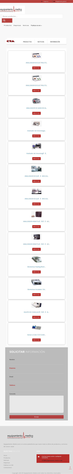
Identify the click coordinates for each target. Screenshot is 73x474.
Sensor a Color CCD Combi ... (36, 335)
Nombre (12, 359)
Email (11, 377)
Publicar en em (36, 25)
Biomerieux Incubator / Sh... (37, 289)
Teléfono (12, 385)
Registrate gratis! (60, 1)
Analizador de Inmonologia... (36, 131)
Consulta (12, 394)
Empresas (17, 25)
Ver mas (36, 68)
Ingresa (44, 1)
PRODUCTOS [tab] (27, 42)
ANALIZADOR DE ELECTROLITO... (36, 63)
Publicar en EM (8, 465)
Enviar (36, 417)
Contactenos (8, 467)
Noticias (26, 25)
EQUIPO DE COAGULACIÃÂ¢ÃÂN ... (36, 312)
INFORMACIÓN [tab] (55, 42)
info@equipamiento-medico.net (52, 460)
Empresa (12, 368)
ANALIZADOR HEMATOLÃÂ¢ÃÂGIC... (36, 221)
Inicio (5, 455)
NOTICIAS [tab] (41, 42)
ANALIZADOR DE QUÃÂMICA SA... (36, 176)
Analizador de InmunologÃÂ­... (36, 153)
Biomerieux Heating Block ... (36, 267)
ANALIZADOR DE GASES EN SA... (36, 108)
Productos (8, 25)
